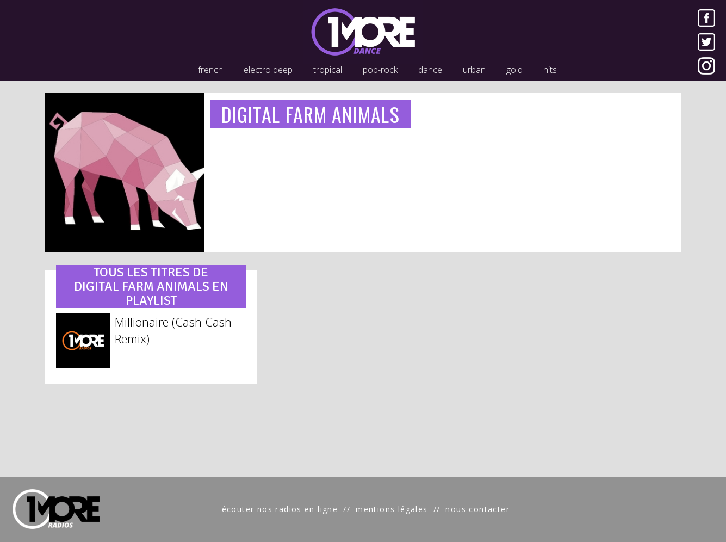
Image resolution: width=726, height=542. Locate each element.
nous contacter (477, 509)
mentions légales (391, 509)
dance (430, 70)
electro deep (268, 70)
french (210, 70)
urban (474, 70)
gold (514, 70)
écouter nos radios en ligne (280, 509)
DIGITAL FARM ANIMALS (310, 114)
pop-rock (380, 70)
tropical (327, 70)
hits (550, 70)
